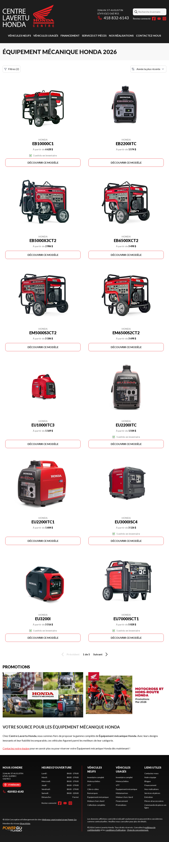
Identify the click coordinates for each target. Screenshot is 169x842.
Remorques (92, 793)
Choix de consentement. (138, 830)
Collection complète (96, 805)
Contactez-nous (148, 35)
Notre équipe (150, 777)
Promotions (121, 805)
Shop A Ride (25, 823)
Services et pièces (94, 35)
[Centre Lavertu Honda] (28, 16)
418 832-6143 (113, 17)
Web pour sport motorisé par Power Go (59, 819)
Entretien (148, 797)
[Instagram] (164, 19)
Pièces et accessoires (154, 801)
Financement (70, 35)
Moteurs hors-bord (95, 801)
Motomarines (122, 793)
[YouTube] (159, 19)
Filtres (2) (11, 69)
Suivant (101, 654)
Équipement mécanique (98, 797)
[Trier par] (148, 69)
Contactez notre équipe (16, 748)
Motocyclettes (93, 781)
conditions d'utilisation (116, 830)
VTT (89, 785)
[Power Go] (40, 828)
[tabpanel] (60, 785)
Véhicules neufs (19, 35)
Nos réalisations (121, 35)
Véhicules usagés (45, 35)
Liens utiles (152, 767)
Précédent (70, 654)
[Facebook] (154, 19)
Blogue (147, 781)
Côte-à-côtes (93, 789)
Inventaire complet (95, 777)
